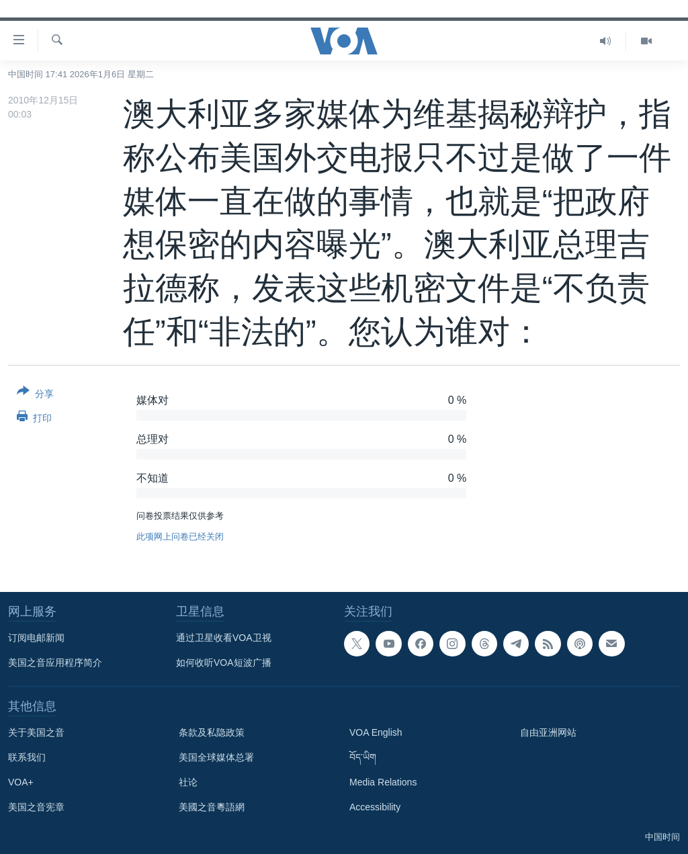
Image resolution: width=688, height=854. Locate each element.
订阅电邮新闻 (36, 637)
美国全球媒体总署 (216, 757)
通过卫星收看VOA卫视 (223, 637)
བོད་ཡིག (362, 757)
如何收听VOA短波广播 (223, 662)
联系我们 (27, 757)
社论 (188, 782)
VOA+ (21, 782)
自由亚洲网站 (548, 732)
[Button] (35, 395)
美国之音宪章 (36, 807)
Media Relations (383, 782)
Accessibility (374, 807)
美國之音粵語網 (212, 807)
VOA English (375, 732)
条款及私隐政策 (212, 732)
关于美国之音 (36, 732)
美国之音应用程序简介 (55, 662)
